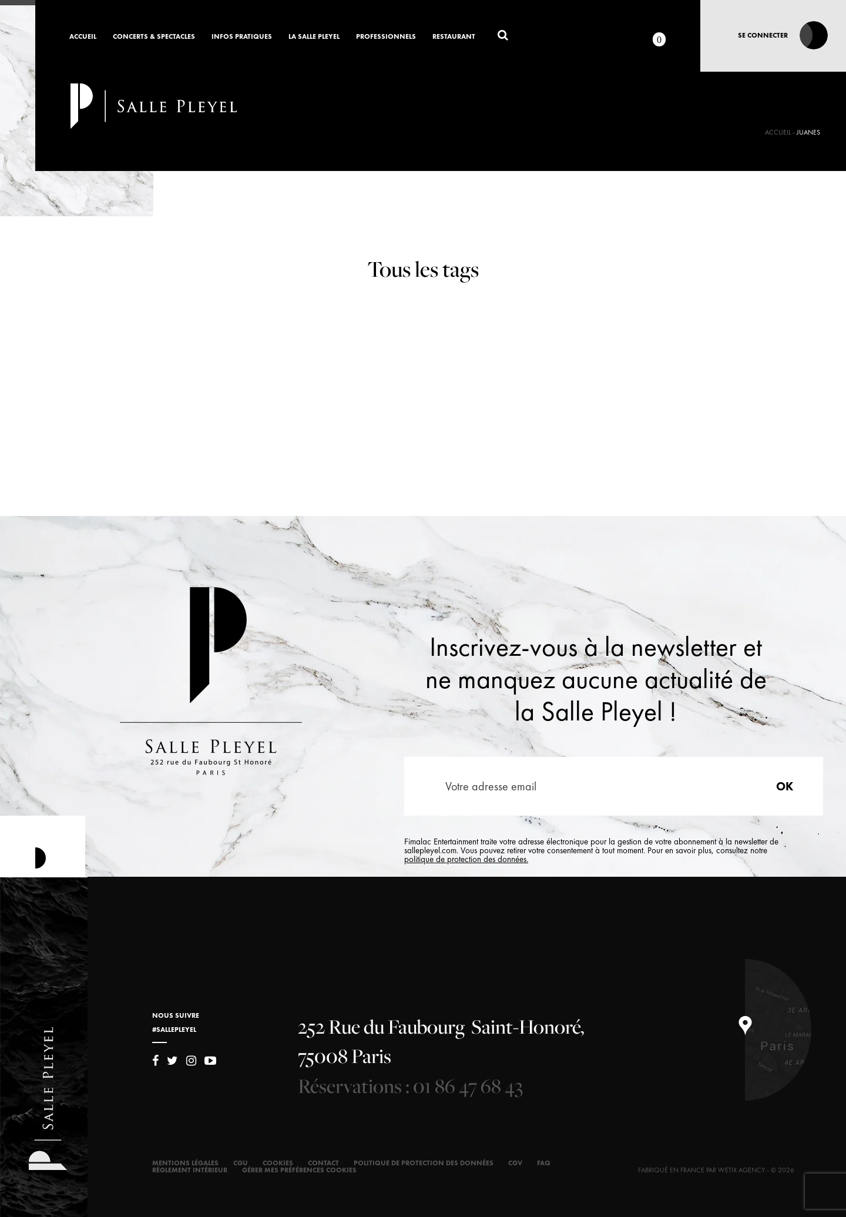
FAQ (543, 1163)
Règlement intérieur (189, 1170)
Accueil (82, 37)
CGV (515, 1163)
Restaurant (453, 37)
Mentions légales (185, 1163)
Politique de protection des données (424, 1163)
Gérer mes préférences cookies (299, 1170)
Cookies (278, 1163)
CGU (240, 1163)
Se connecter (763, 35)
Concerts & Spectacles (154, 37)
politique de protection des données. (466, 859)
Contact (323, 1163)
